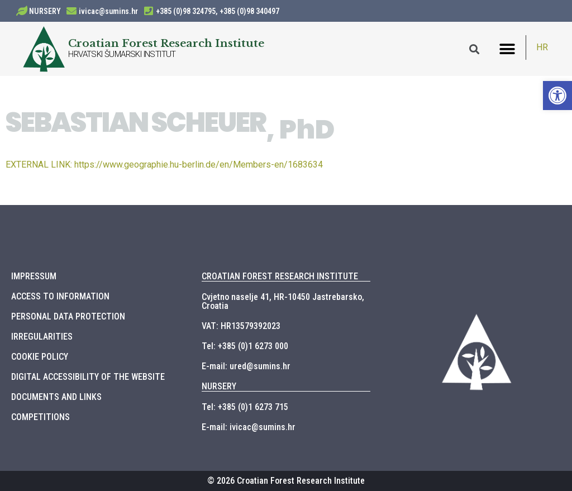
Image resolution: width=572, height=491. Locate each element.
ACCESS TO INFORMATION (60, 296)
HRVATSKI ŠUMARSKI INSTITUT (121, 54)
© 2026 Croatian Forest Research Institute (286, 480)
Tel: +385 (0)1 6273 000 (245, 346)
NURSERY (45, 11)
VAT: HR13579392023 (241, 326)
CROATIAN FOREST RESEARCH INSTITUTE (280, 276)
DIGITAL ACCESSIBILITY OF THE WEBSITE (88, 376)
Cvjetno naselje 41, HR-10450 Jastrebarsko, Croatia (283, 301)
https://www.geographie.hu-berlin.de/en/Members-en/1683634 (164, 164)
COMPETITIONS (40, 417)
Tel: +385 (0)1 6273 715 (245, 407)
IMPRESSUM (33, 276)
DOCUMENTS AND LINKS (56, 397)
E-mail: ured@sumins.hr (246, 366)
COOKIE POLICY (39, 356)
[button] (507, 48)
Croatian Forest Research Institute (166, 43)
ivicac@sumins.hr (108, 11)
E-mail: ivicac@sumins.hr (248, 427)
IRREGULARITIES (42, 336)
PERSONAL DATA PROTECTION (68, 316)
